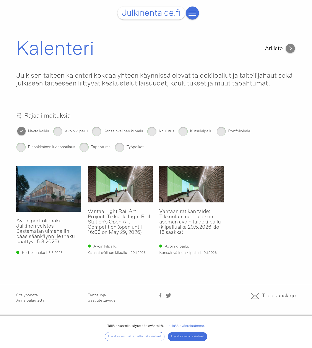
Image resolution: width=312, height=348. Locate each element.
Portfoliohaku (239, 131)
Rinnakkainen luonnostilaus (51, 147)
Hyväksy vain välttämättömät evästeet (134, 336)
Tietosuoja (97, 295)
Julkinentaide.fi (151, 13)
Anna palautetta (30, 300)
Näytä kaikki (38, 131)
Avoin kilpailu (76, 131)
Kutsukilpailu (201, 131)
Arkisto (274, 48)
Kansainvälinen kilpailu (123, 131)
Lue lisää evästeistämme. (185, 326)
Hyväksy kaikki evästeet (187, 336)
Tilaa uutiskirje (279, 295)
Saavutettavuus (101, 300)
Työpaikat (135, 147)
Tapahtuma (101, 147)
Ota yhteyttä (27, 295)
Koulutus (166, 131)
